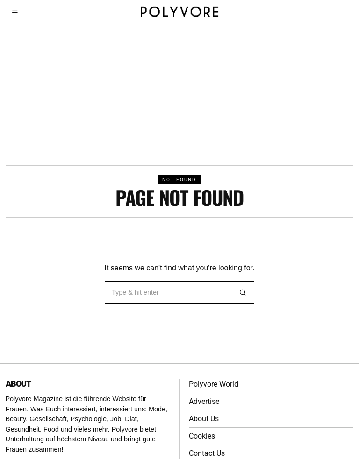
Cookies (202, 436)
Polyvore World (213, 384)
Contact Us (207, 453)
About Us (204, 418)
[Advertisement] (179, 95)
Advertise (204, 401)
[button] (243, 292)
